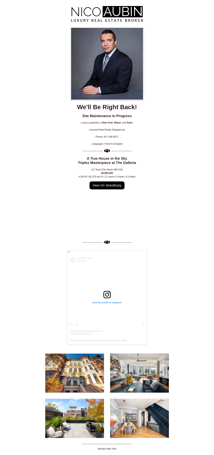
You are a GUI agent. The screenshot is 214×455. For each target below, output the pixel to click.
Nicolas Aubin (76, 340)
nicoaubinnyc (92, 340)
